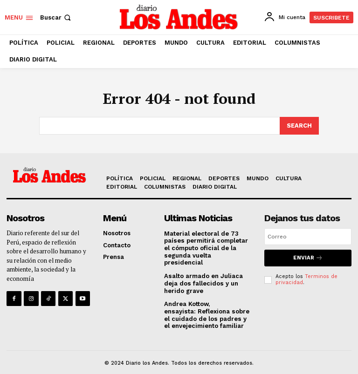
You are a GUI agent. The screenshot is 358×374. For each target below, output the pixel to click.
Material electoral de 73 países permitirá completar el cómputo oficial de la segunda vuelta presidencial (207, 243)
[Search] (299, 125)
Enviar (308, 256)
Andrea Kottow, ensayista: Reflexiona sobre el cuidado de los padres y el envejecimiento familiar (206, 306)
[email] (307, 235)
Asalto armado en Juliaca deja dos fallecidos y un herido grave (203, 275)
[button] (56, 17)
